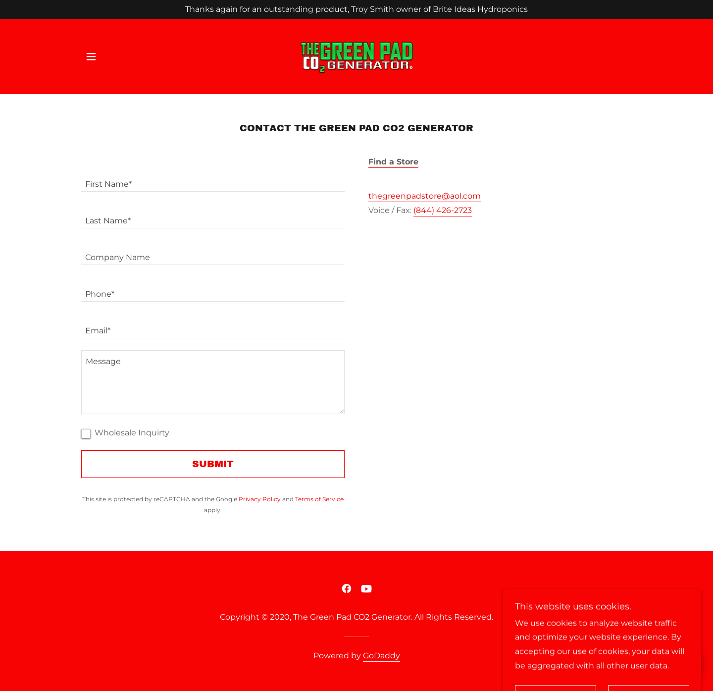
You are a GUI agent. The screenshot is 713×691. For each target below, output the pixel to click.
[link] (356, 56)
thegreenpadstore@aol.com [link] (424, 196)
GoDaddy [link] (381, 655)
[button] (91, 56)
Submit (213, 464)
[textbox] (213, 179)
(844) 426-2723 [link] (442, 210)
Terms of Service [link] (319, 499)
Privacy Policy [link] (260, 499)
